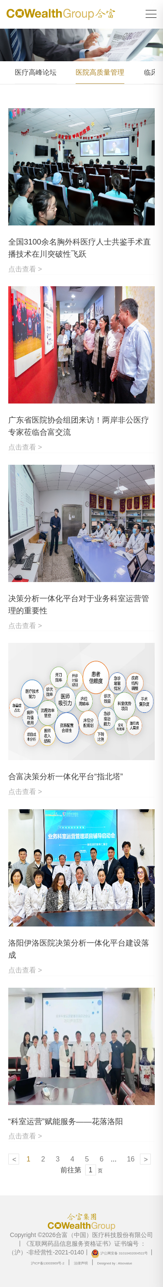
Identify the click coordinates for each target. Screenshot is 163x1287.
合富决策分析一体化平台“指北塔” (65, 776)
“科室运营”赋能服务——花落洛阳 (65, 1121)
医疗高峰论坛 (36, 72)
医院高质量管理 (100, 72)
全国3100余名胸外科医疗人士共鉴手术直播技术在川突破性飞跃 (79, 248)
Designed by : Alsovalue (114, 1263)
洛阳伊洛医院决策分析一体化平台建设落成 (78, 949)
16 (131, 1159)
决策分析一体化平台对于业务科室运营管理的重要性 (78, 604)
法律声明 (81, 1263)
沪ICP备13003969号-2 (47, 1263)
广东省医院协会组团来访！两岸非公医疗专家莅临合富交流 (78, 426)
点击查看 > (25, 269)
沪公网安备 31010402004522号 (119, 1253)
